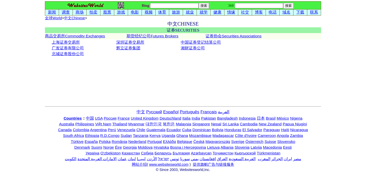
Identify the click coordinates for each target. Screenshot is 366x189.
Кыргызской (245, 153)
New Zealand (270, 124)
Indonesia (247, 118)
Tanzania (140, 135)
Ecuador (173, 130)
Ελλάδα (169, 141)
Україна (92, 153)
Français (209, 112)
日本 (261, 118)
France (124, 118)
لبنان (132, 159)
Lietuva (213, 147)
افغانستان (208, 159)
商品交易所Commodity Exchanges (75, 36)
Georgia (130, 147)
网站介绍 (139, 164)
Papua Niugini (295, 124)
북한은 (169, 124)
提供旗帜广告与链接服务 (213, 164)
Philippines (84, 124)
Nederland (137, 141)
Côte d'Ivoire (246, 135)
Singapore (201, 124)
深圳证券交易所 (130, 42)
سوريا (185, 159)
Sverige (238, 141)
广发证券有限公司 (68, 48)
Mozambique (200, 135)
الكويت (70, 159)
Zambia (296, 135)
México (283, 118)
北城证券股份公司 (68, 54)
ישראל (163, 159)
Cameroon (267, 135)
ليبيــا (141, 159)
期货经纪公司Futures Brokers (152, 36)
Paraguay (271, 130)
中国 (90, 118)
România (119, 141)
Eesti (287, 147)
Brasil (271, 118)
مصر (297, 159)
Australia (66, 124)
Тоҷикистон (223, 153)
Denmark (82, 147)
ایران (288, 159)
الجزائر (277, 159)
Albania (226, 147)
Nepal (216, 124)
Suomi (96, 147)
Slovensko (286, 141)
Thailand (119, 124)
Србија (147, 153)
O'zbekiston (110, 153)
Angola (283, 135)
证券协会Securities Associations (234, 36)
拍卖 (93, 12)
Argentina (98, 130)
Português (189, 112)
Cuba (186, 130)
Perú (112, 130)
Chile (140, 130)
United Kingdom (144, 118)
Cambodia (249, 124)
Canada (65, 130)
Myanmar (136, 124)
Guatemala (155, 130)
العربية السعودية (242, 159)
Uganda (168, 135)
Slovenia (242, 147)
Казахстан (131, 153)
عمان (122, 159)
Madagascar (223, 135)
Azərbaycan (201, 153)
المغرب (264, 159)
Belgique (184, 141)
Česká (198, 141)
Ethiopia (92, 135)
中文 (74, 18)
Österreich (255, 141)
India (196, 118)
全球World (53, 18)
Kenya (155, 135)
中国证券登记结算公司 (201, 42)
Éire (118, 147)
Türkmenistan (268, 153)
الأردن (152, 159)
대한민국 (154, 124)
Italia (186, 118)
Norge (108, 147)
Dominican (202, 130)
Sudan (126, 135)
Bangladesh (227, 118)
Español (170, 112)
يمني (195, 159)
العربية (223, 112)
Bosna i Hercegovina (188, 147)
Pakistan (208, 118)
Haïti (285, 130)
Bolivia (217, 130)
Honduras (232, 130)
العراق (222, 159)
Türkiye (77, 141)
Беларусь (163, 153)
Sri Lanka (230, 124)
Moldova (145, 147)
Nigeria (296, 118)
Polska (105, 141)
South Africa (73, 135)
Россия (110, 118)
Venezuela (126, 130)
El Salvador (252, 130)
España (91, 141)
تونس (174, 159)
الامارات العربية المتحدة (97, 159)
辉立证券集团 (128, 48)
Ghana (182, 135)
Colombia (81, 130)
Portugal (154, 141)
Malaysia (183, 124)
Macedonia (272, 147)
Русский (154, 112)
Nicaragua (299, 130)
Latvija (256, 147)
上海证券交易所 (66, 42)
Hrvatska (161, 147)
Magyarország (217, 141)
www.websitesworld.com (169, 164)
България (181, 153)
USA (99, 118)
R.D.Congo (109, 135)
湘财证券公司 (193, 48)
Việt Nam (103, 124)
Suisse (270, 141)
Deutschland (170, 118)
